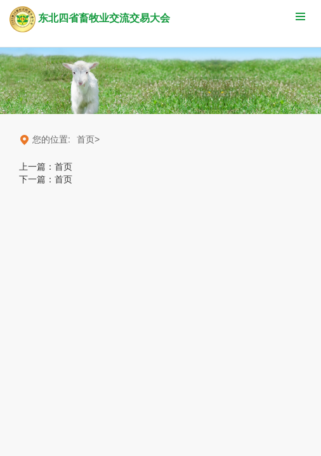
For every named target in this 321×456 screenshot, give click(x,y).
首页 (63, 167)
